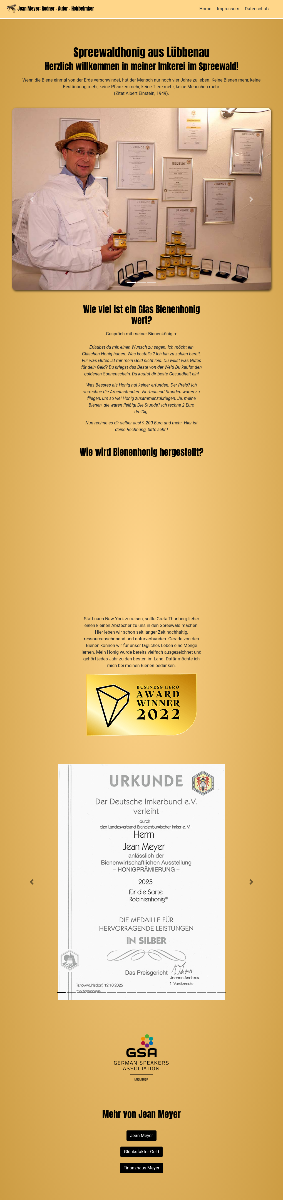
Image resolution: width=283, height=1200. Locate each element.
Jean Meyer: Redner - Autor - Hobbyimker (50, 8)
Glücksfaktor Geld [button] (141, 1151)
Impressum (228, 8)
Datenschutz (257, 8)
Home (205, 8)
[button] (31, 199)
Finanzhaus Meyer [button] (141, 1168)
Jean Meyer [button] (141, 1135)
